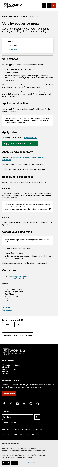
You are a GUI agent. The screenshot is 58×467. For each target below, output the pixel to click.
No (19, 324)
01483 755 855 (18, 279)
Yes (7, 324)
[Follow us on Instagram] (31, 403)
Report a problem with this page (18, 335)
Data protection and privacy (12, 434)
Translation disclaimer (9, 422)
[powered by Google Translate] (4, 416)
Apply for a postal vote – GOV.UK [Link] (20, 143)
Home (4, 16)
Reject (14, 463)
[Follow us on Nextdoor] (37, 403)
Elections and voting (17, 16)
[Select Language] (17, 416)
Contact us (6, 429)
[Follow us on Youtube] (24, 403)
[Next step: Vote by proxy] (7, 308)
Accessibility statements (21, 429)
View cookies (31, 462)
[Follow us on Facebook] (4, 403)
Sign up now (9, 393)
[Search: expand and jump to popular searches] (44, 5)
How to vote (33, 16)
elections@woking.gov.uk (18, 277)
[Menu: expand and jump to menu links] (53, 5)
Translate (6, 411)
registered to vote (30, 138)
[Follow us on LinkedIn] (17, 403)
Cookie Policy (37, 429)
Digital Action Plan (31, 434)
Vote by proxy (12, 49)
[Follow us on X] (11, 403)
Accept (6, 463)
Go (37, 417)
